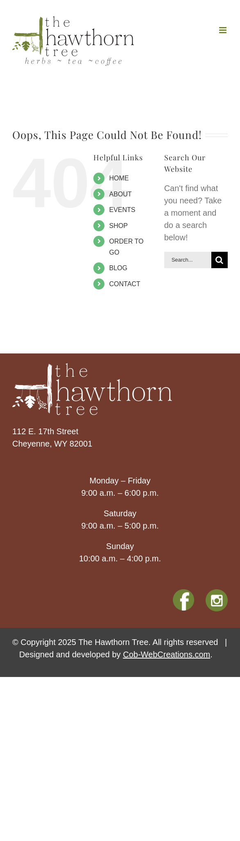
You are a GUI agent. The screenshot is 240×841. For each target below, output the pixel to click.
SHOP (118, 225)
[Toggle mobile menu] (223, 30)
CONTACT (124, 283)
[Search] (219, 260)
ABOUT (120, 194)
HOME (119, 178)
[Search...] (187, 260)
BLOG (118, 267)
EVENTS (122, 209)
